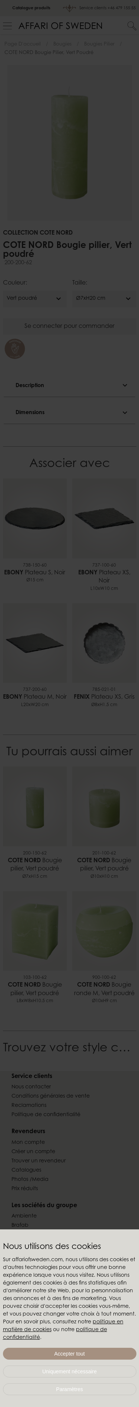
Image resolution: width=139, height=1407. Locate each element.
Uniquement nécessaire (69, 1371)
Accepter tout (69, 1354)
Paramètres (69, 1389)
